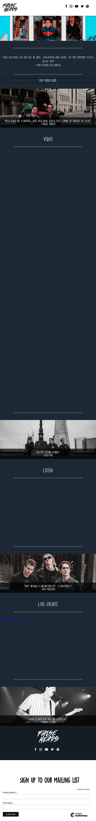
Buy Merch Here (48, 80)
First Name (8, 803)
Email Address (10, 792)
